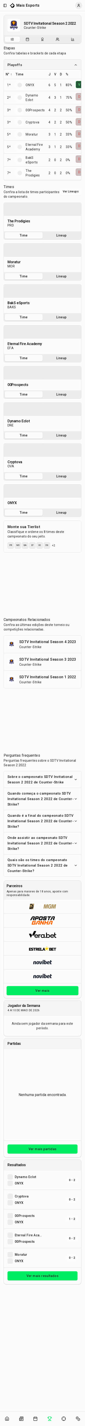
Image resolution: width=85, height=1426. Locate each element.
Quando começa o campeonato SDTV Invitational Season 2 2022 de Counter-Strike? (42, 798)
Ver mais (42, 990)
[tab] (12, 39)
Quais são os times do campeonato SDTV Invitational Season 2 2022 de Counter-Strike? (42, 865)
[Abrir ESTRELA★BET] (42, 948)
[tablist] (42, 39)
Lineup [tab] (61, 235)
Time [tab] (24, 235)
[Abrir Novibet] (42, 962)
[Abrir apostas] (78, 1419)
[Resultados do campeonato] (42, 39)
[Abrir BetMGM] (42, 906)
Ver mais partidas (43, 1149)
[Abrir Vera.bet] (42, 934)
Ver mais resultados (43, 1276)
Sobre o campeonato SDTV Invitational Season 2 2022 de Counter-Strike (42, 779)
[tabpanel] (42, 217)
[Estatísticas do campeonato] (73, 39)
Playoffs (42, 65)
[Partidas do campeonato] (27, 39)
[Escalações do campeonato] (57, 39)
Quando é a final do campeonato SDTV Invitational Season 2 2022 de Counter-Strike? (42, 821)
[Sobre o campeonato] (12, 39)
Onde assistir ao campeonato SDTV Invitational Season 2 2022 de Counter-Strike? (42, 843)
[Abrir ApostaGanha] (42, 920)
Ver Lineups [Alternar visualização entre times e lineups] (71, 191)
